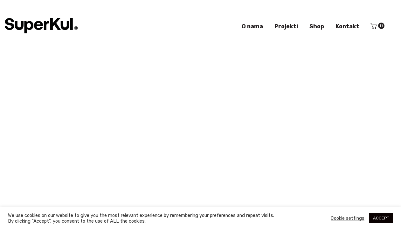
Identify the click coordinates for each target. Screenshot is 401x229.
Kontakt (347, 26)
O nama (252, 26)
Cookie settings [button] (347, 218)
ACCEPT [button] (381, 218)
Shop (316, 26)
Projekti (286, 26)
